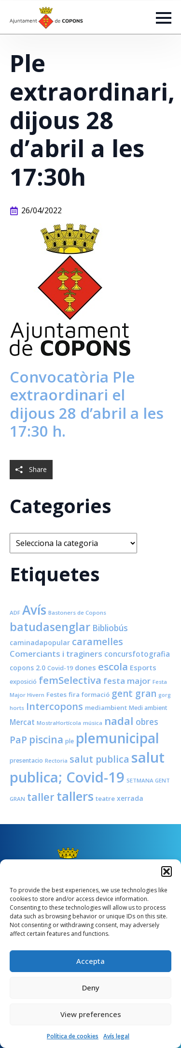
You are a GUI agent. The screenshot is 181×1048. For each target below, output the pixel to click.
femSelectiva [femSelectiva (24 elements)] (70, 680)
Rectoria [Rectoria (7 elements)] (56, 760)
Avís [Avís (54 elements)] (34, 610)
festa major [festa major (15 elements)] (127, 680)
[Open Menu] (163, 18)
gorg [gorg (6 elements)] (164, 695)
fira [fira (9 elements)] (74, 694)
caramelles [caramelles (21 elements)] (97, 641)
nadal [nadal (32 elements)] (119, 720)
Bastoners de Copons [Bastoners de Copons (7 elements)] (77, 612)
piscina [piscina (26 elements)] (46, 739)
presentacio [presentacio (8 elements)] (26, 760)
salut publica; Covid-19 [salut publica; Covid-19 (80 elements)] (87, 767)
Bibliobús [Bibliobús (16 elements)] (110, 628)
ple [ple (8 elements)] (69, 741)
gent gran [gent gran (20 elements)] (133, 693)
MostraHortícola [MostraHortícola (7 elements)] (59, 722)
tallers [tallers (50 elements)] (75, 796)
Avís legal (116, 1036)
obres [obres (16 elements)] (147, 721)
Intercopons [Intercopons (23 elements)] (54, 706)
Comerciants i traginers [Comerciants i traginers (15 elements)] (56, 653)
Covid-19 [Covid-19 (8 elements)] (60, 668)
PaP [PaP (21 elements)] (18, 739)
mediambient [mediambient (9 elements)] (106, 707)
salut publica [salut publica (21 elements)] (99, 759)
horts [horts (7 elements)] (17, 707)
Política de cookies (72, 1036)
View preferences (90, 1014)
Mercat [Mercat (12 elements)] (22, 722)
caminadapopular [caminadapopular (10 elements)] (40, 642)
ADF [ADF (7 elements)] (15, 612)
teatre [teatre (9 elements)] (105, 798)
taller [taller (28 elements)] (41, 797)
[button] (166, 871)
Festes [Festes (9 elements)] (56, 694)
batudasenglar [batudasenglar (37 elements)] (50, 627)
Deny (90, 987)
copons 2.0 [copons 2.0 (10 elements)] (27, 667)
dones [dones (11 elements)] (85, 667)
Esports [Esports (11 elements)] (143, 667)
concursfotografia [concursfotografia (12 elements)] (137, 654)
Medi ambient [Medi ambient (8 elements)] (148, 708)
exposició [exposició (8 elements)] (23, 682)
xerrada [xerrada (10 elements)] (130, 798)
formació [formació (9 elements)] (96, 694)
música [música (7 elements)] (92, 722)
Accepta (90, 961)
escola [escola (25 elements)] (113, 666)
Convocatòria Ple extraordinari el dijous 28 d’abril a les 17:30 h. (87, 404)
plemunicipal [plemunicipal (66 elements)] (117, 738)
